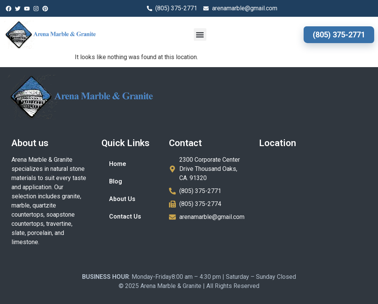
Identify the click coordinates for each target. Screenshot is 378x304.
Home (117, 163)
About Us (122, 199)
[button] (200, 34)
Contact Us (125, 216)
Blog (115, 181)
